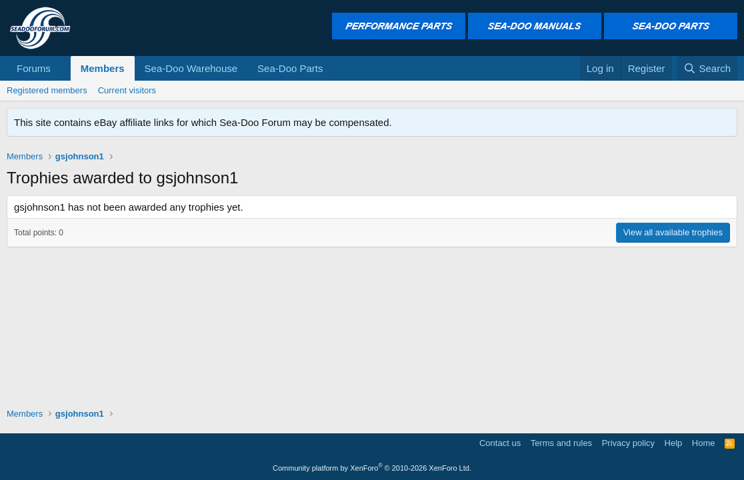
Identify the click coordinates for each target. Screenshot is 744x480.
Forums (34, 68)
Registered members (47, 90)
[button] (61, 68)
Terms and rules (561, 443)
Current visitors (127, 90)
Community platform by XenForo (372, 468)
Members (103, 68)
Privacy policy (628, 443)
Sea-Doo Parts (290, 68)
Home (703, 443)
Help (674, 443)
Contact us (500, 443)
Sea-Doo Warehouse (191, 68)
